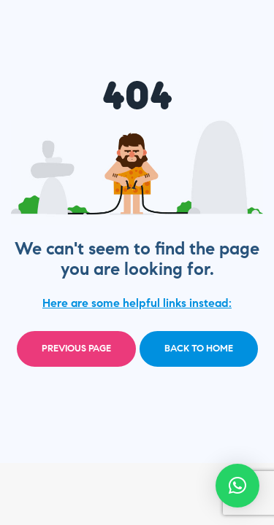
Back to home (198, 348)
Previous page (76, 348)
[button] (237, 486)
